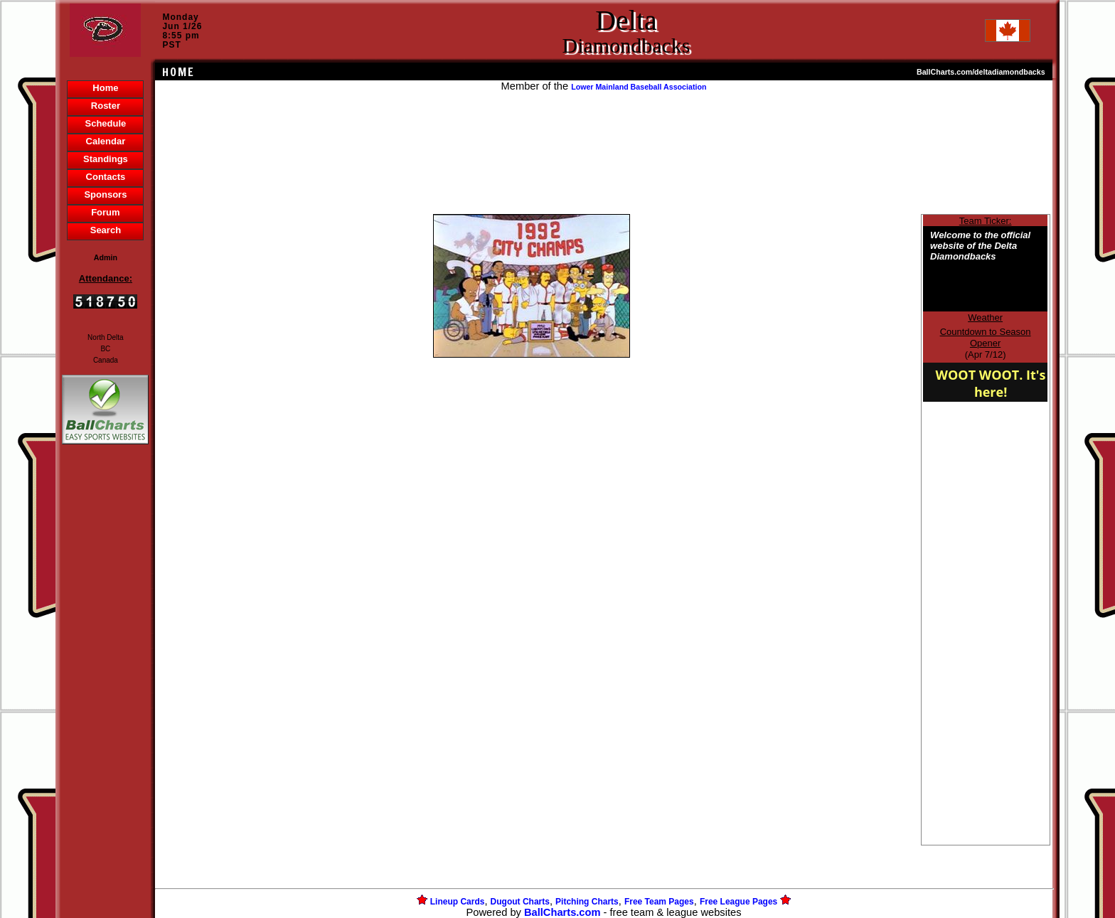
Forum (105, 212)
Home (105, 87)
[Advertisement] (105, 692)
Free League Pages (738, 902)
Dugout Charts (520, 902)
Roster (105, 105)
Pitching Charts (587, 902)
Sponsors (105, 194)
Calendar (106, 141)
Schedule (106, 123)
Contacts (106, 176)
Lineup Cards (457, 902)
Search (105, 230)
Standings (105, 159)
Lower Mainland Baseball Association (638, 86)
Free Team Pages (659, 902)
